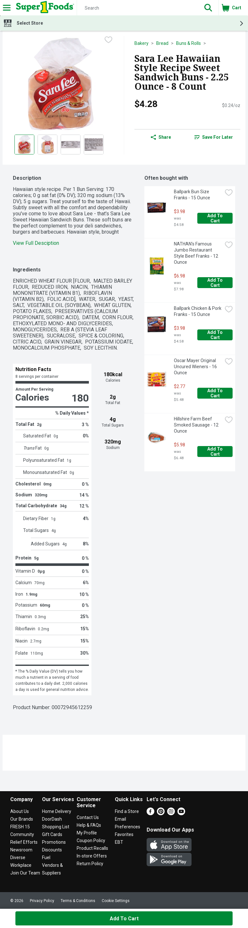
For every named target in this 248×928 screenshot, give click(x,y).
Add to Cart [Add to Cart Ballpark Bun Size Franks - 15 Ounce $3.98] (215, 218)
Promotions (54, 842)
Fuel (46, 857)
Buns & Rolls (188, 43)
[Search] (137, 8)
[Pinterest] (161, 813)
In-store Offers (92, 855)
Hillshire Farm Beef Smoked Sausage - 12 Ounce (196, 425)
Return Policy (90, 863)
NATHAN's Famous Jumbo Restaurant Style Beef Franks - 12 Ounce (196, 253)
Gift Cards (52, 834)
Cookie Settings (116, 901)
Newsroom (21, 849)
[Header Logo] (44, 7)
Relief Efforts (24, 842)
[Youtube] (181, 813)
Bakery (141, 43)
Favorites (124, 834)
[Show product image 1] (24, 144)
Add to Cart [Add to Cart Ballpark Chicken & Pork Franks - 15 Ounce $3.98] (215, 335)
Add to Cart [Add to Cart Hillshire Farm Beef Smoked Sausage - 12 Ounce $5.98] (215, 451)
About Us (19, 811)
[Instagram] (171, 813)
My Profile (87, 832)
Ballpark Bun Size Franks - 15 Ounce (192, 194)
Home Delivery (56, 811)
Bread (162, 43)
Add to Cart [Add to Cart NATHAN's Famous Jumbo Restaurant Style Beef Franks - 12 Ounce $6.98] (215, 283)
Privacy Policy (42, 901)
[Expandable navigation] (7, 8)
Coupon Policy (91, 840)
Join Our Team (25, 872)
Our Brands (21, 819)
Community (22, 834)
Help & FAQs (89, 825)
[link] (213, 137)
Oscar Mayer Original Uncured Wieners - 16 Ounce (196, 366)
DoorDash (52, 819)
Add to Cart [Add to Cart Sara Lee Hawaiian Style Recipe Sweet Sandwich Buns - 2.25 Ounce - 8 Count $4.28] (124, 919)
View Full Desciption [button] (36, 243)
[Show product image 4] (94, 144)
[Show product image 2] (47, 144)
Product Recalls (92, 848)
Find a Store (127, 811)
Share (161, 137)
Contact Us (88, 817)
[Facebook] (150, 813)
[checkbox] (108, 40)
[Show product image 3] (71, 144)
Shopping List (55, 826)
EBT (119, 842)
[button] (208, 7)
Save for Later (213, 137)
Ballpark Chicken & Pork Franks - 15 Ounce (198, 311)
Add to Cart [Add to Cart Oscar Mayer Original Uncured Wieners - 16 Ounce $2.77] (215, 393)
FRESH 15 (20, 826)
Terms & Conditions (78, 901)
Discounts (52, 849)
